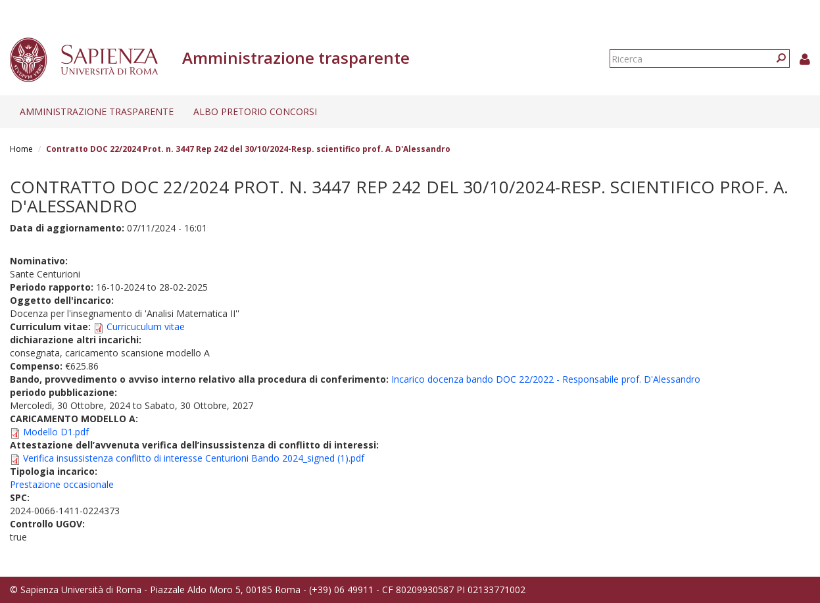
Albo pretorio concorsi (255, 111)
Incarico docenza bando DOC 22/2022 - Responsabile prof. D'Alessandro (545, 379)
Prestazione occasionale (62, 484)
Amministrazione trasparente (97, 111)
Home (21, 149)
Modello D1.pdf (56, 431)
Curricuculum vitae (146, 326)
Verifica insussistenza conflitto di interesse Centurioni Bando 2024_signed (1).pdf (193, 458)
